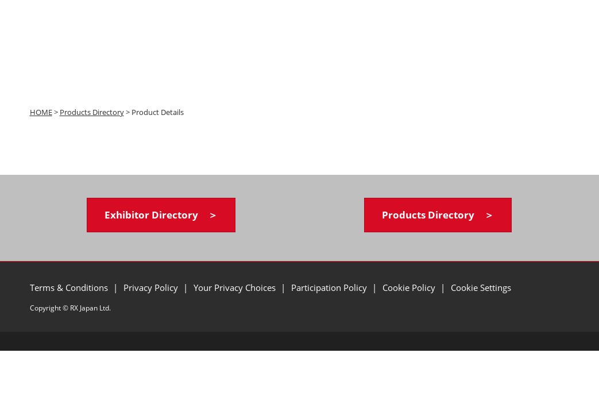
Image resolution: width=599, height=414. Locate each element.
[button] (161, 215)
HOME (41, 112)
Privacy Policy (151, 287)
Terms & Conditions (70, 287)
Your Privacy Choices (236, 287)
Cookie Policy (410, 287)
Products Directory (92, 112)
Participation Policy (330, 287)
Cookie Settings (481, 287)
